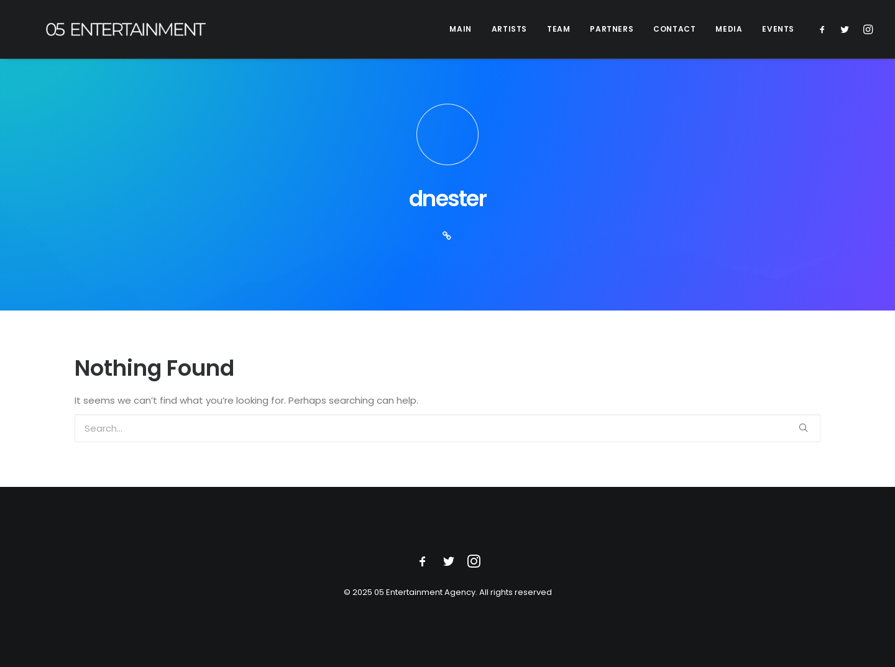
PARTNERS (611, 29)
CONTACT (674, 29)
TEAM (558, 29)
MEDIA (728, 29)
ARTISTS (509, 29)
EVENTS (778, 29)
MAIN (460, 29)
